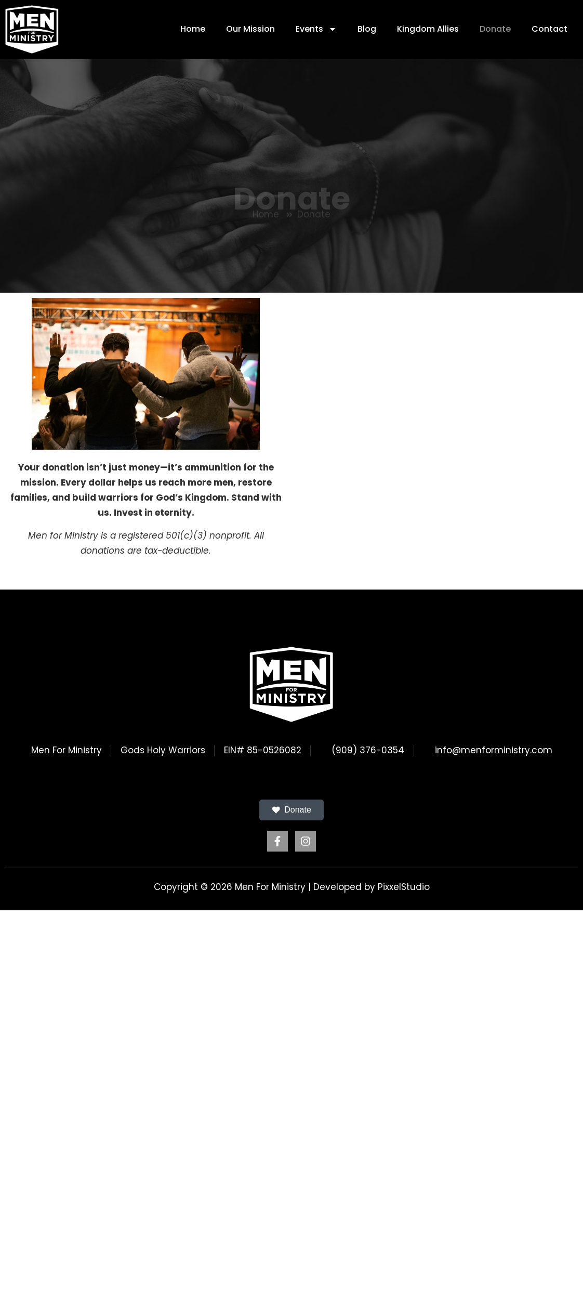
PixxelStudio (404, 887)
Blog (366, 29)
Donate (495, 29)
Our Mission (250, 29)
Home (192, 29)
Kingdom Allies (428, 29)
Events (316, 29)
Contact (549, 29)
